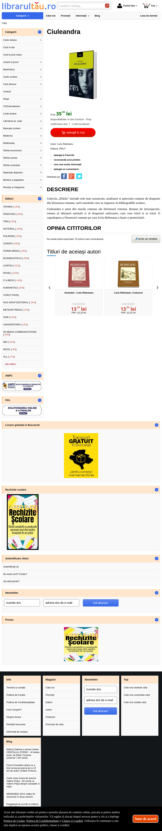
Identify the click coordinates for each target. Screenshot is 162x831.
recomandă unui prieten (67, 159)
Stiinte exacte (10, 157)
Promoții (50, 695)
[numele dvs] (22, 602)
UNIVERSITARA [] (15, 324)
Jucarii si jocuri (11, 62)
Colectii (7, 91)
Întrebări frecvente (15, 724)
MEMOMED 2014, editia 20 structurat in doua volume (20, 795)
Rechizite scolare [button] (15, 489)
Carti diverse (9, 84)
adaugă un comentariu (66, 169)
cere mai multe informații (67, 164)
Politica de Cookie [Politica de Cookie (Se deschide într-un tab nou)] (14, 820)
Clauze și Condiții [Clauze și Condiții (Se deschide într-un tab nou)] (72, 820)
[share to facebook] (64, 176)
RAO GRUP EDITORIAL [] (19, 302)
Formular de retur (55, 724)
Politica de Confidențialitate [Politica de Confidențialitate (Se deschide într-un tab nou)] (42, 820)
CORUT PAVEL (11, 295)
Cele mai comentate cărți (137, 695)
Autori (49, 709)
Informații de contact (17, 731)
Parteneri (50, 717)
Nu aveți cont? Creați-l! (15, 574)
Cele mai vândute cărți (135, 687)
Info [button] (8, 679)
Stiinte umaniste (11, 165)
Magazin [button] (51, 679)
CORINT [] (11, 243)
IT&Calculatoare (11, 106)
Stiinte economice (12, 150)
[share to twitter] (79, 176)
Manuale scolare (11, 128)
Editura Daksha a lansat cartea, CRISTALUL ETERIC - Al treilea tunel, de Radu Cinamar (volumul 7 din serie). (22, 753)
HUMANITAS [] (13, 287)
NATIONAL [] (12, 228)
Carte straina (10, 40)
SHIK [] (9, 317)
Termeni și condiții (15, 687)
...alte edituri (9, 364)
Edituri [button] (9, 198)
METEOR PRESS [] (16, 309)
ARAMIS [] (11, 206)
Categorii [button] (10, 32)
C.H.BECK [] (12, 280)
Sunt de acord (145, 819)
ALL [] (9, 356)
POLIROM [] (12, 236)
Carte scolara (10, 76)
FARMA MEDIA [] (14, 251)
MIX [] (9, 342)
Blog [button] (9, 741)
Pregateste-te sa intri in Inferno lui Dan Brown (22, 805)
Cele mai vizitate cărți (135, 702)
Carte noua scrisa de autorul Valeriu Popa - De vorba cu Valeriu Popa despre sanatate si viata (22, 782)
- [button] (40, 32)
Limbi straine (10, 113)
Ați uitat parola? (11, 581)
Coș (149, 5)
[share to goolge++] (71, 176)
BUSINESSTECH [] (16, 258)
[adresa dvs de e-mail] (61, 602)
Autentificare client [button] (16, 558)
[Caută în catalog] (107, 6)
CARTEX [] (11, 265)
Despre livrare (13, 717)
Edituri (49, 702)
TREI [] (9, 221)
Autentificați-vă (11, 566)
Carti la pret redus (12, 54)
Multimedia (9, 143)
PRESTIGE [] (13, 214)
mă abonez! (100, 602)
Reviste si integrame (14, 187)
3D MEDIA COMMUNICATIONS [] (20, 333)
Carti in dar (9, 47)
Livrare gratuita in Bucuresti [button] (22, 425)
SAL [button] (7, 400)
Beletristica (9, 69)
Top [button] (126, 679)
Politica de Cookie (15, 695)
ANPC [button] (9, 375)
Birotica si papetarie (13, 180)
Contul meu (126, 5)
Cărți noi (50, 687)
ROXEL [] (11, 273)
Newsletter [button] (11, 592)
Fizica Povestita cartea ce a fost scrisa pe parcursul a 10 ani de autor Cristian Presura (21, 768)
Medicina (8, 135)
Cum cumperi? (14, 709)
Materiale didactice (13, 172)
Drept (6, 99)
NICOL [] (9, 349)
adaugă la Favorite (64, 155)
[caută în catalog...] (80, 6)
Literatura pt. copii (12, 121)
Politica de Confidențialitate (20, 702)
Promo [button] (9, 619)
